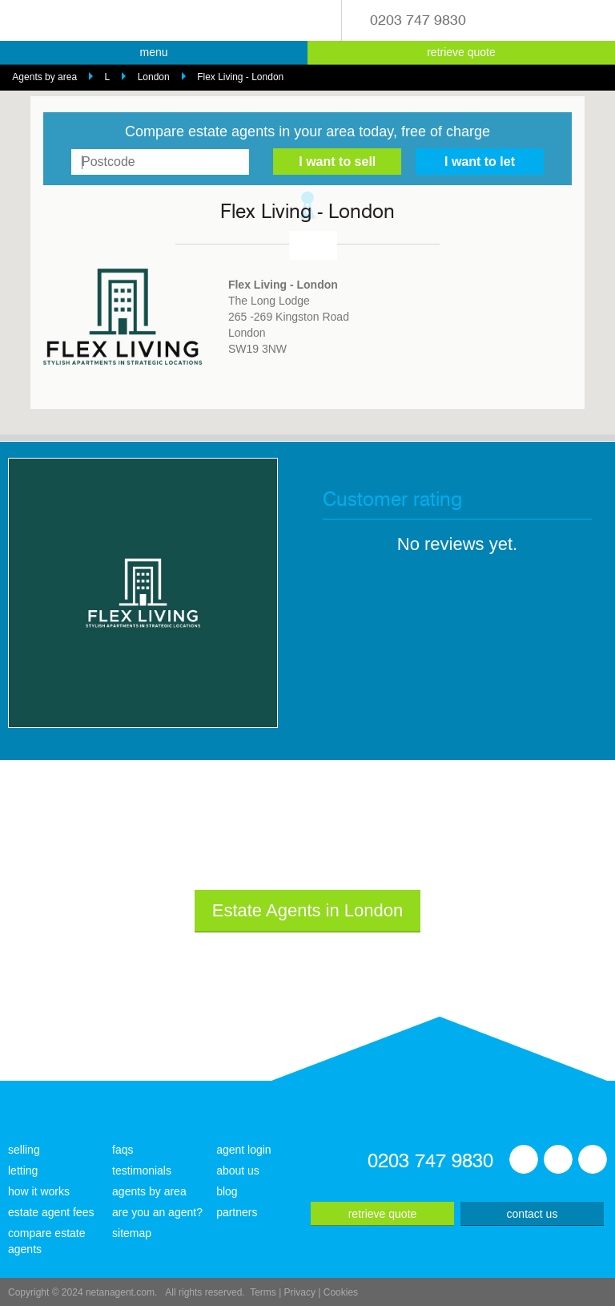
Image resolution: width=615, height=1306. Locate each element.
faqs (122, 1149)
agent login (243, 1149)
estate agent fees (51, 1212)
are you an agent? (157, 1212)
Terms (263, 1292)
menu (153, 52)
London (154, 77)
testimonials (141, 1170)
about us (237, 1170)
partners (236, 1212)
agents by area (149, 1191)
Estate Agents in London (308, 910)
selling (24, 1149)
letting (23, 1170)
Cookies (341, 1292)
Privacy (300, 1292)
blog (226, 1191)
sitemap (131, 1233)
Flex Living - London (240, 77)
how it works (39, 1191)
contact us (532, 1213)
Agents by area (44, 77)
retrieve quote (461, 52)
